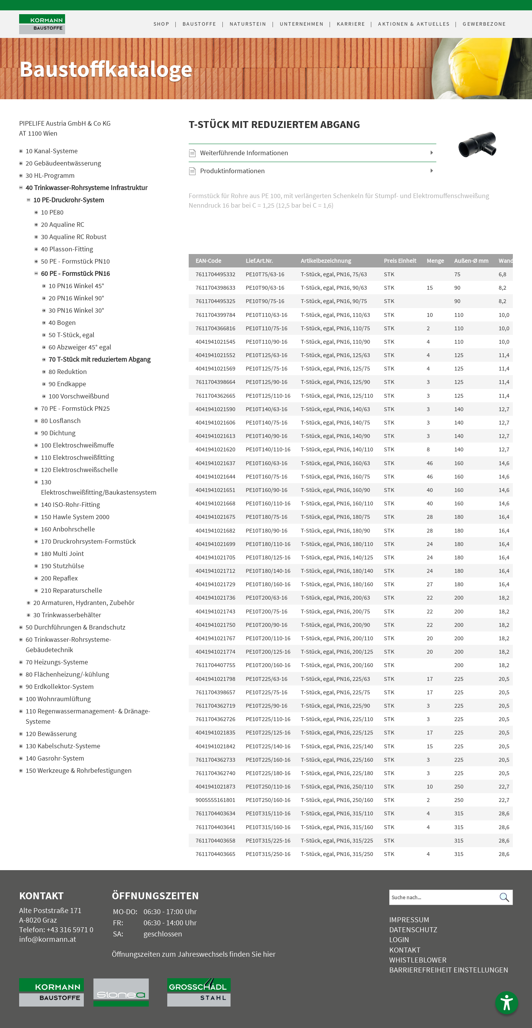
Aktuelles (414, 23)
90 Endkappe (67, 383)
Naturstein (248, 23)
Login (399, 939)
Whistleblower (418, 959)
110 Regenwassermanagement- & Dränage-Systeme (88, 716)
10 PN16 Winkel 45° (76, 285)
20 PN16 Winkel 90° (76, 297)
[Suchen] (505, 897)
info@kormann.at (47, 939)
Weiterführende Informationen (244, 152)
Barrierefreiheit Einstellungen (448, 969)
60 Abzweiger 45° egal (80, 347)
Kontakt (405, 949)
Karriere (351, 23)
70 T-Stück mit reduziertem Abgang (99, 359)
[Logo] (42, 24)
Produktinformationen (232, 170)
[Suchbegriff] (450, 897)
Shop (161, 23)
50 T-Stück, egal (72, 334)
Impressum (409, 919)
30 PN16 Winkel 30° (76, 310)
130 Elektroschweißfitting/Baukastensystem (99, 487)
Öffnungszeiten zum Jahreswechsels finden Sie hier (194, 954)
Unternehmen (302, 23)
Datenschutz (413, 929)
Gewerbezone (484, 23)
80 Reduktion (68, 371)
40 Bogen (62, 322)
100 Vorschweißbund (79, 396)
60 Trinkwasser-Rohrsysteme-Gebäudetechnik (68, 644)
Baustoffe (200, 23)
